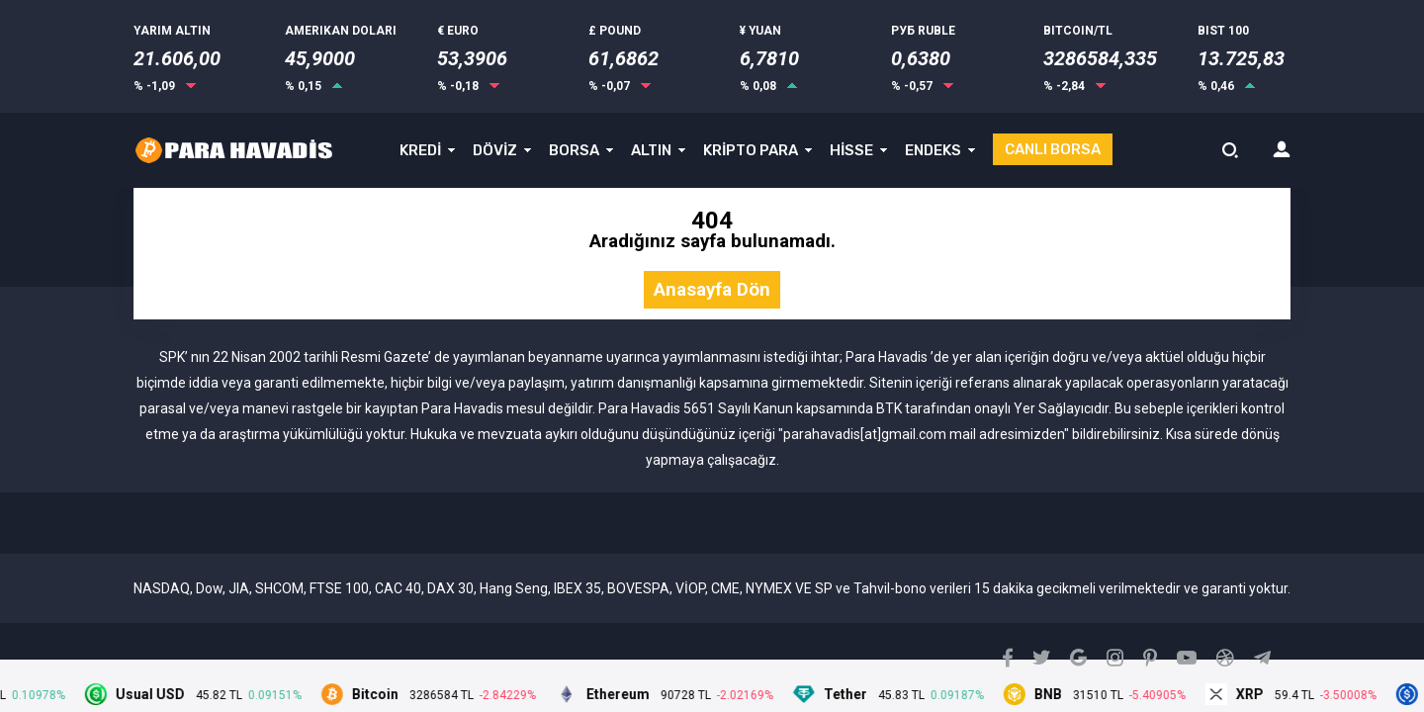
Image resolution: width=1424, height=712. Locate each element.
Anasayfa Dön (712, 290)
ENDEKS (933, 150)
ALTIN (651, 150)
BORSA (574, 150)
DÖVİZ (495, 150)
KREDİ (420, 150)
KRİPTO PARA (750, 150)
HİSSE (851, 150)
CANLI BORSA (1053, 149)
